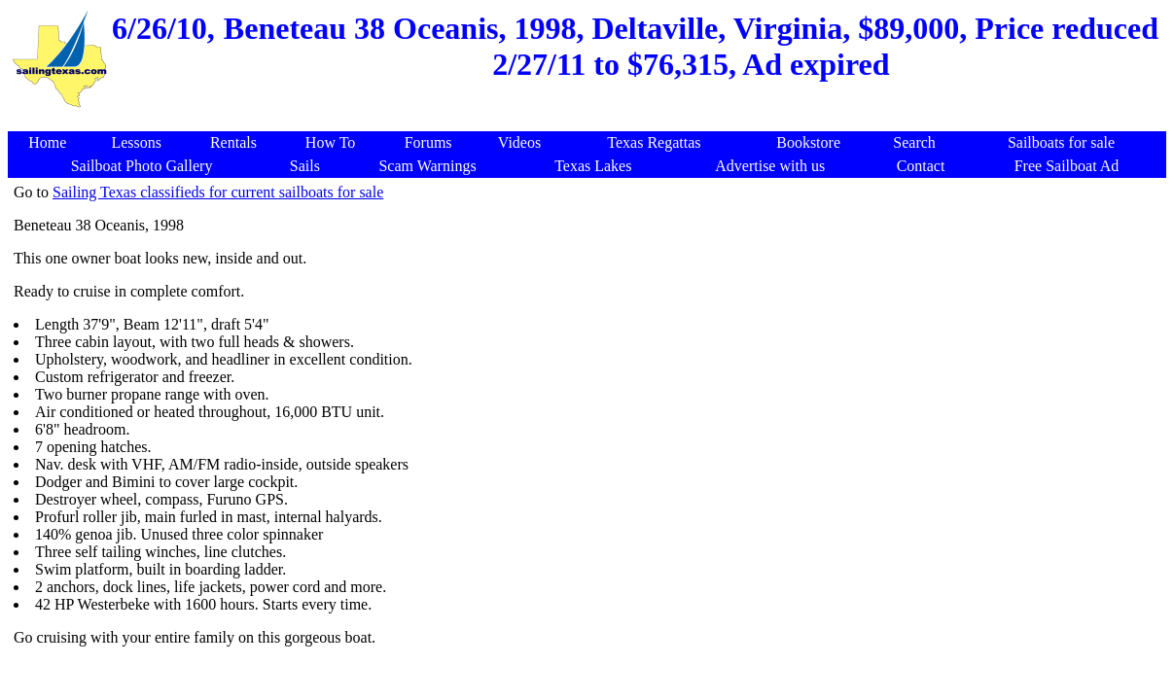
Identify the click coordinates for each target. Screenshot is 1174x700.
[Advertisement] (590, 121)
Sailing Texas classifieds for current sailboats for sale (218, 192)
